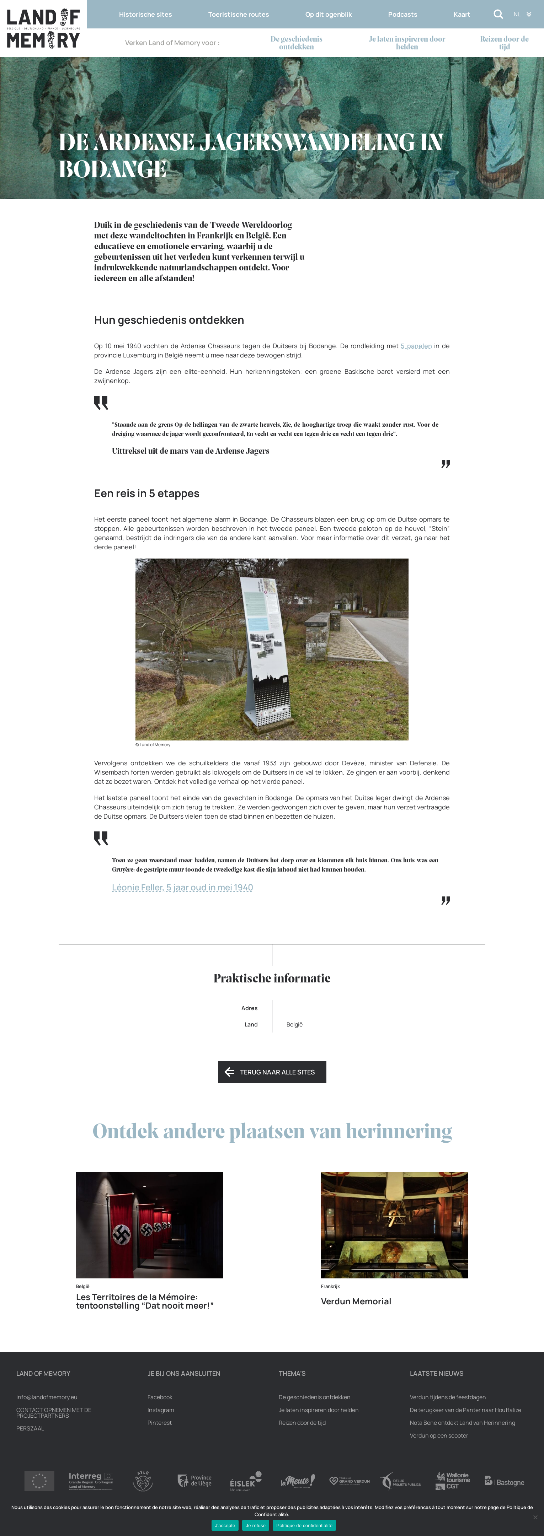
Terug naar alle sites (277, 1072)
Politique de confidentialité (304, 1525)
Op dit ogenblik (328, 14)
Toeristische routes (238, 14)
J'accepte (225, 1525)
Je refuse (256, 1525)
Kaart (462, 14)
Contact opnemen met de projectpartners (53, 1412)
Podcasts (402, 14)
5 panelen (416, 345)
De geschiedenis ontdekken (296, 44)
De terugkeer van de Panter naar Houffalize (465, 1410)
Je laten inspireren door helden (407, 44)
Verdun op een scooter (439, 1435)
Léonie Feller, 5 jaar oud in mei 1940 (182, 887)
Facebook (160, 1397)
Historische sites (145, 14)
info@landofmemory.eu (47, 1397)
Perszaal (30, 1428)
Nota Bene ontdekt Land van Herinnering (462, 1422)
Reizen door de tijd (504, 44)
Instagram (161, 1410)
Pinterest (160, 1422)
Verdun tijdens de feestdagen (448, 1397)
